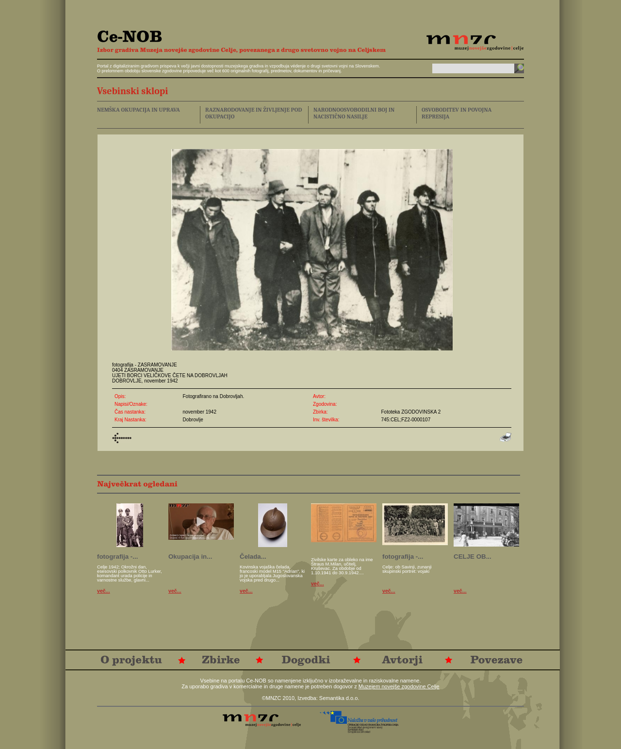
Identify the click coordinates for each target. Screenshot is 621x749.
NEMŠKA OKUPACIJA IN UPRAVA (138, 109)
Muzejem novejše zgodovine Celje (399, 686)
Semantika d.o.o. (339, 698)
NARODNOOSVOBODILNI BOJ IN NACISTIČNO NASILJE (353, 113)
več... (103, 591)
